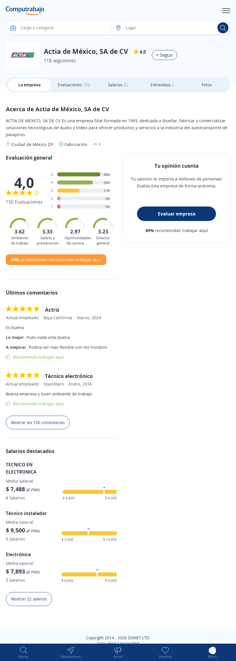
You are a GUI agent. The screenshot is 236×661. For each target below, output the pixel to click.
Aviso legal (106, 643)
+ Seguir (164, 55)
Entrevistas (162, 84)
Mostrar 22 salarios (29, 599)
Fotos (207, 84)
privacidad (129, 643)
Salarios (118, 84)
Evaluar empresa (176, 214)
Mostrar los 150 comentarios (37, 422)
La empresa (29, 84)
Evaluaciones (74, 84)
